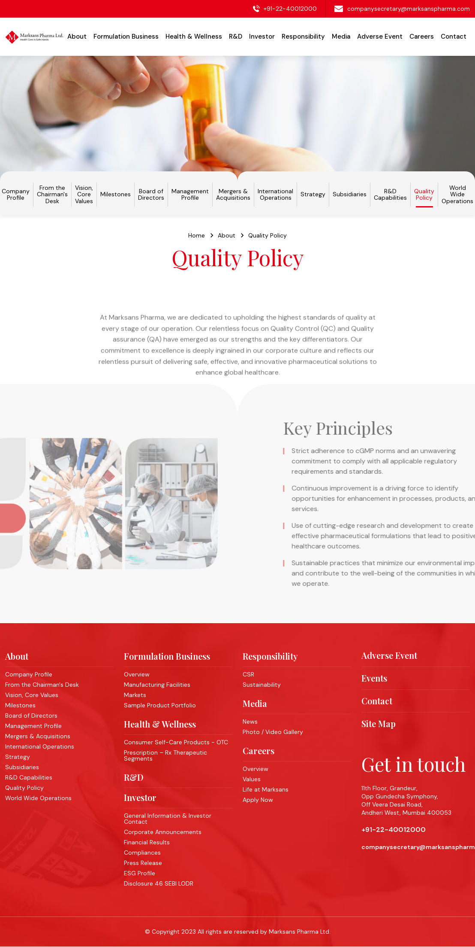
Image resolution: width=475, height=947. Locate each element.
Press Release (143, 863)
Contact (453, 36)
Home (196, 238)
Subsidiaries (350, 194)
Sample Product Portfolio (160, 705)
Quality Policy (424, 194)
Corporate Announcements (162, 832)
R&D (134, 777)
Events (374, 678)
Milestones (115, 194)
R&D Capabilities (390, 194)
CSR (248, 674)
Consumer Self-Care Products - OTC (176, 742)
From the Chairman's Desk (52, 194)
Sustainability (262, 685)
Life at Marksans (266, 789)
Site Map (378, 723)
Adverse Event (380, 36)
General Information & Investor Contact (167, 819)
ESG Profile (139, 873)
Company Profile (16, 194)
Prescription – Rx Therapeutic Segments (165, 755)
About (226, 238)
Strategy (313, 194)
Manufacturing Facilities (157, 685)
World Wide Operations (457, 194)
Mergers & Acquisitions (233, 194)
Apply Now (258, 800)
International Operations (275, 194)
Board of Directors (151, 194)
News (250, 722)
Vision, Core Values (84, 194)
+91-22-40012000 (290, 8)
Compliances (142, 853)
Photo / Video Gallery (273, 732)
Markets (135, 695)
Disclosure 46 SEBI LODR (158, 883)
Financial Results (147, 842)
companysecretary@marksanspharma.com (408, 8)
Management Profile (190, 194)
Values (252, 779)
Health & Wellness (160, 724)
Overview (137, 674)
